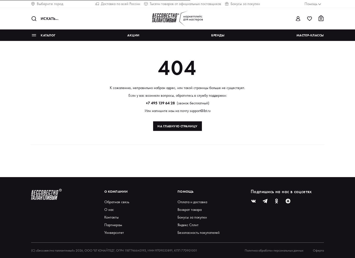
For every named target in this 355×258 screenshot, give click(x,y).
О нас (109, 209)
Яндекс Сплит (188, 224)
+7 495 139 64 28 (160, 103)
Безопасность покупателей (199, 232)
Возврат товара (190, 209)
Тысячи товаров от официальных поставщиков (182, 3)
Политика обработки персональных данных (274, 250)
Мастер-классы (310, 35)
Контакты (111, 217)
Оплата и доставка (192, 201)
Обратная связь (116, 201)
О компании (116, 191)
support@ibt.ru (200, 110)
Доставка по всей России (117, 3)
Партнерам (113, 224)
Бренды (217, 35)
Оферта (318, 250)
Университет (114, 232)
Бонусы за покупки (242, 3)
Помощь (186, 191)
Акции (133, 35)
